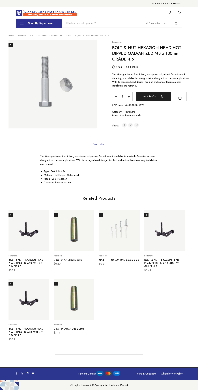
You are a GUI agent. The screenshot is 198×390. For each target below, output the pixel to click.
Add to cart (153, 96)
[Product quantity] (122, 96)
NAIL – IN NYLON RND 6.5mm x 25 (119, 260)
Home (11, 35)
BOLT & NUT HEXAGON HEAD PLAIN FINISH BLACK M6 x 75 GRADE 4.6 (26, 263)
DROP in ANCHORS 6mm (68, 260)
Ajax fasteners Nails (130, 115)
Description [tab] (99, 144)
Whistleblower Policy (172, 373)
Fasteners (22, 35)
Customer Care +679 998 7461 (166, 3)
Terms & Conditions (146, 373)
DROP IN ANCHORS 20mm (69, 329)
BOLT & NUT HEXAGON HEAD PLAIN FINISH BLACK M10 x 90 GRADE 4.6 (161, 263)
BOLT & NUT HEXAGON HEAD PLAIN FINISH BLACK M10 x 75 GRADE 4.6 (26, 332)
